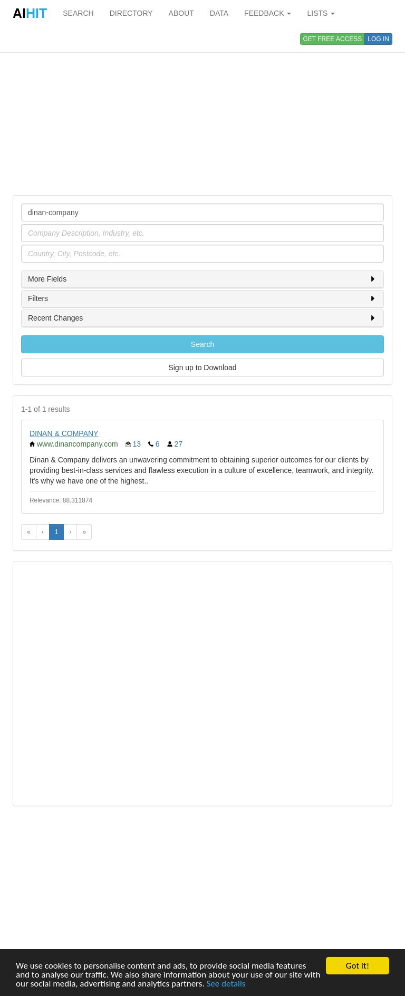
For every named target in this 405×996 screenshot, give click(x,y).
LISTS (321, 13)
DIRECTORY (131, 13)
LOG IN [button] (378, 39)
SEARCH (78, 13)
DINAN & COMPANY (64, 433)
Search (202, 344)
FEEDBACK (267, 13)
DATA (219, 13)
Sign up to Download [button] (202, 367)
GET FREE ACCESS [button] (332, 39)
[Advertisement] (202, 111)
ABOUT (181, 13)
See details (226, 984)
